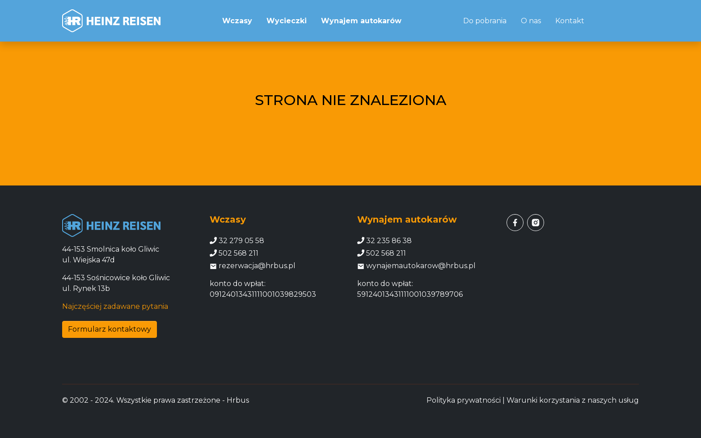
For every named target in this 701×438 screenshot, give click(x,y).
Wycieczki (286, 21)
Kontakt (569, 21)
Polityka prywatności (464, 400)
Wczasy (237, 21)
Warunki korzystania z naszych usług (573, 400)
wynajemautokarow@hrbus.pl (416, 265)
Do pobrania (485, 21)
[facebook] (515, 222)
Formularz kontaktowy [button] (109, 329)
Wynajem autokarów (361, 21)
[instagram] (535, 222)
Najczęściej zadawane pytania (115, 306)
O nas (531, 21)
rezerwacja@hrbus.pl (253, 265)
